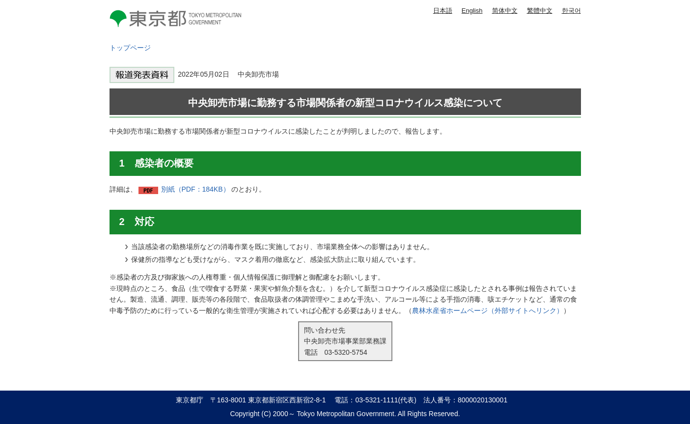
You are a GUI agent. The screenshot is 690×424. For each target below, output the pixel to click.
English (472, 10)
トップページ (130, 48)
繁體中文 (539, 10)
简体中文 (505, 10)
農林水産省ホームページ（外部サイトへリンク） (487, 310)
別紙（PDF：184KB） (195, 189)
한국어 (571, 10)
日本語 (442, 10)
